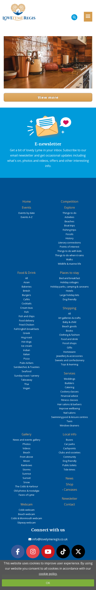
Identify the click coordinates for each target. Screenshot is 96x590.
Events (26, 207)
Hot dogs (26, 341)
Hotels (69, 290)
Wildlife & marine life (69, 263)
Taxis (69, 421)
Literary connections (69, 242)
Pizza (27, 358)
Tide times (69, 469)
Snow (26, 482)
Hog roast (26, 337)
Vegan (26, 388)
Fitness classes (69, 400)
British (26, 290)
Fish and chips (27, 316)
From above (26, 456)
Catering (69, 387)
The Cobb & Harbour (26, 486)
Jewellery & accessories (69, 356)
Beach (26, 452)
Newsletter (69, 498)
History (69, 238)
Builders (69, 383)
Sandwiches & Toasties (27, 367)
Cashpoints (69, 448)
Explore (69, 207)
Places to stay (69, 273)
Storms (27, 469)
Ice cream (26, 345)
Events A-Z (26, 217)
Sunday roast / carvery (26, 375)
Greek (26, 333)
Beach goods (69, 326)
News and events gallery (26, 439)
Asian (27, 282)
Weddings (69, 378)
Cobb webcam (27, 509)
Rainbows (26, 465)
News (69, 478)
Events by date (26, 213)
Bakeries (27, 286)
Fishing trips (69, 229)
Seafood (26, 371)
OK (48, 583)
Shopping (69, 308)
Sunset (27, 478)
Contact (69, 504)
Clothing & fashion (69, 334)
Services (69, 373)
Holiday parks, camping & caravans (69, 286)
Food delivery (26, 320)
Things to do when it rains (69, 255)
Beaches (69, 221)
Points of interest (69, 246)
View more (48, 97)
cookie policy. (48, 574)
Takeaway (26, 379)
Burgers (26, 295)
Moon (26, 461)
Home (26, 201)
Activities (69, 217)
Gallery (26, 434)
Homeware (69, 351)
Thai (26, 384)
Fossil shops (70, 343)
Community (69, 456)
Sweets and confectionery (69, 360)
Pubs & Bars (26, 363)
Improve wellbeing (69, 408)
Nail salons (70, 412)
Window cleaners (69, 425)
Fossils (69, 234)
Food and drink (69, 339)
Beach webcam (26, 514)
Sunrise (26, 473)
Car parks (69, 444)
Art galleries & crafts (69, 318)
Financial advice (69, 396)
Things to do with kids (69, 251)
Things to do (69, 213)
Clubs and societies (69, 452)
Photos (27, 444)
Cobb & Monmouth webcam (26, 518)
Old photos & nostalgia (26, 490)
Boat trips (69, 225)
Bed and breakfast (69, 278)
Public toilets (69, 465)
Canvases (70, 489)
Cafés (26, 299)
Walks (69, 259)
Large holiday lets (69, 295)
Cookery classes (69, 391)
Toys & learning (69, 364)
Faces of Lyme (26, 494)
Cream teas (26, 307)
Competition (69, 201)
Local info (69, 434)
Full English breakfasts (26, 329)
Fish (26, 312)
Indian (26, 350)
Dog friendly (69, 299)
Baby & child (69, 322)
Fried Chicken (26, 324)
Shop (69, 484)
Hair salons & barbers (69, 404)
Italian (26, 354)
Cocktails (27, 303)
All (26, 278)
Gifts (69, 347)
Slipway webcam (26, 522)
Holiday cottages (69, 282)
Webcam (26, 504)
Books (69, 330)
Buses (69, 439)
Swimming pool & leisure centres (69, 417)
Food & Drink (26, 273)
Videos (26, 448)
